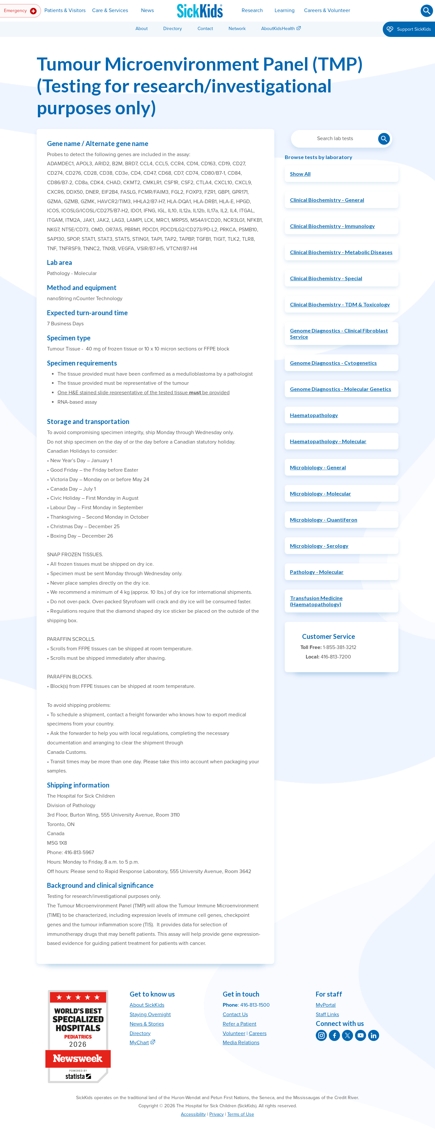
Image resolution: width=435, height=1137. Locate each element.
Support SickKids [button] (409, 29)
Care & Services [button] (110, 10)
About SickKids (147, 1005)
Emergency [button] (20, 11)
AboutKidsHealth (278, 28)
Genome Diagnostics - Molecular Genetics (340, 389)
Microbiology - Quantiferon (323, 519)
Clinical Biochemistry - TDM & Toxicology (340, 304)
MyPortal (326, 1005)
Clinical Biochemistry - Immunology (332, 226)
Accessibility (193, 1114)
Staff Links (327, 1014)
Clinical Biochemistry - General (327, 200)
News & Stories (147, 1024)
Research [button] (252, 10)
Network (237, 28)
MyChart (139, 1042)
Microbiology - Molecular (320, 493)
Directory (172, 28)
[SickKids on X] (347, 1035)
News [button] (147, 10)
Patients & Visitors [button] (65, 10)
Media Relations (241, 1042)
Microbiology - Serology (319, 546)
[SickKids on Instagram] (321, 1035)
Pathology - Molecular (317, 572)
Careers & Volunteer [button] (327, 10)
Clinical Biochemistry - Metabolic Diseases (341, 252)
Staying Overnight (150, 1014)
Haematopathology (314, 415)
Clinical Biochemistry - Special (326, 278)
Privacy (216, 1114)
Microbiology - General (318, 467)
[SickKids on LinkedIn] (373, 1035)
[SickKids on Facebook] (334, 1035)
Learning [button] (285, 10)
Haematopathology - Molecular (328, 441)
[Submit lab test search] (384, 139)
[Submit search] (427, 11)
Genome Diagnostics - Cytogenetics (333, 363)
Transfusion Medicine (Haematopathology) (316, 601)
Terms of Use (240, 1114)
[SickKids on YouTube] (360, 1035)
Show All (300, 174)
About (142, 28)
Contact (205, 28)
